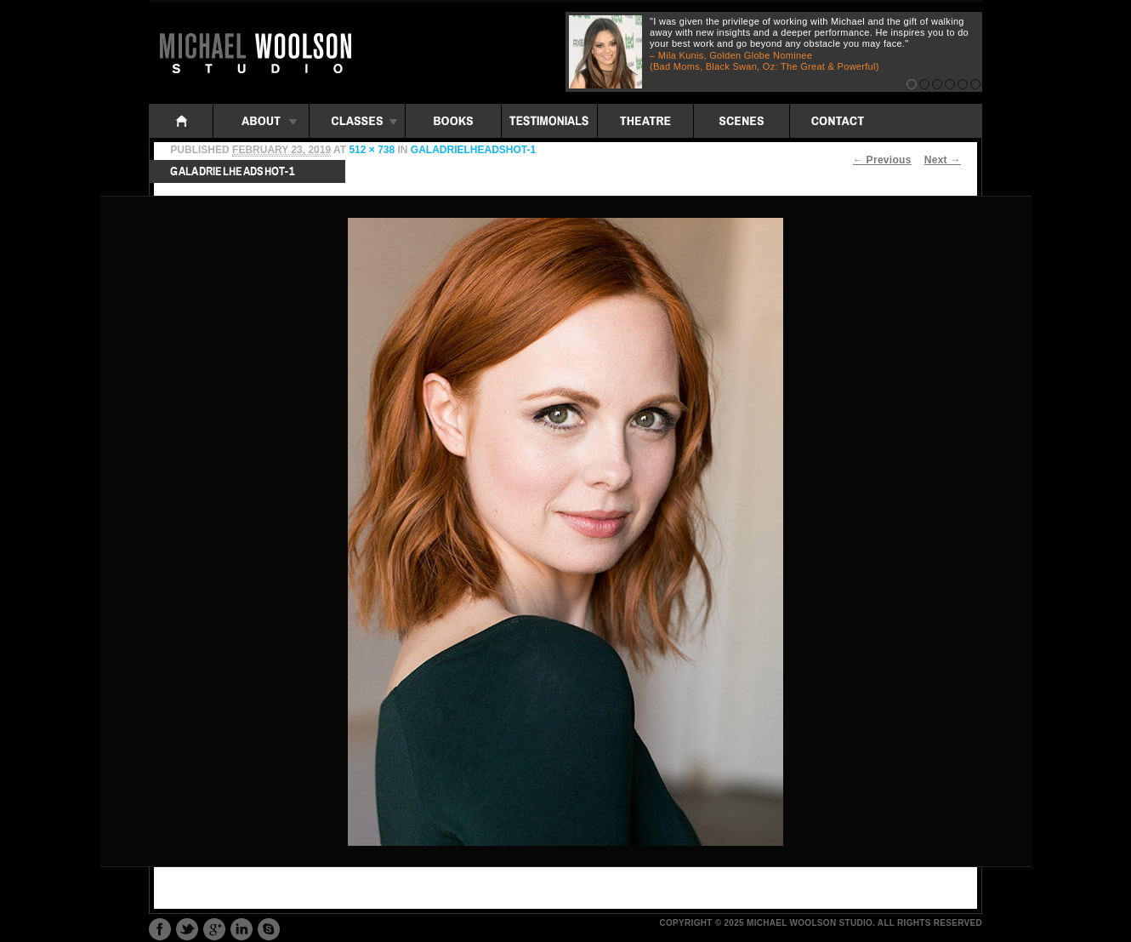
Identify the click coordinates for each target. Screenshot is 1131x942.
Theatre (645, 121)
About (261, 121)
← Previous (882, 160)
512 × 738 (372, 150)
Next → (942, 160)
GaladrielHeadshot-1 (473, 150)
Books (453, 121)
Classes (357, 121)
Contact (837, 121)
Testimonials (549, 121)
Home (181, 121)
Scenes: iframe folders (741, 121)
